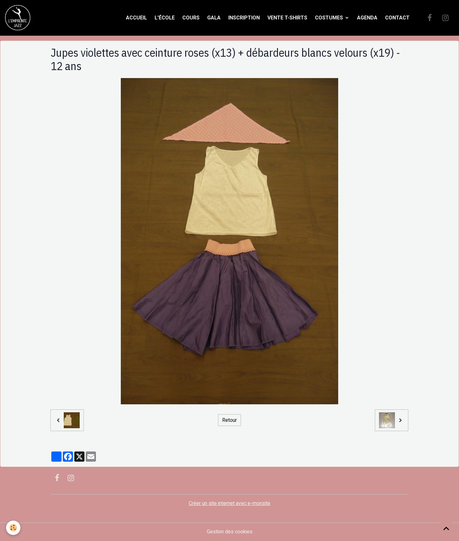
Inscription (244, 18)
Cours (191, 18)
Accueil (136, 18)
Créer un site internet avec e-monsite (229, 504)
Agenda (367, 18)
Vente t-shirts (287, 18)
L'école (165, 18)
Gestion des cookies (230, 532)
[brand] (19, 18)
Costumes (329, 18)
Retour (229, 420)
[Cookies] (13, 528)
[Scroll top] (446, 528)
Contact (397, 18)
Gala (214, 18)
